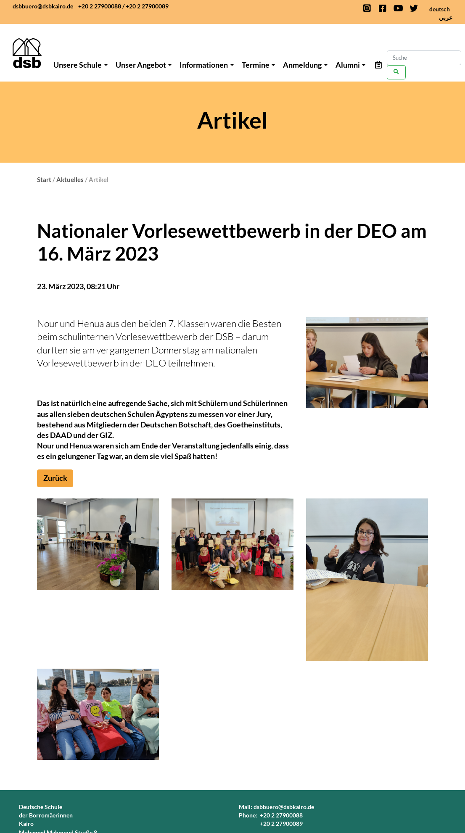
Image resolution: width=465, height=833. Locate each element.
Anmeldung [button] (302, 64)
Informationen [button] (204, 64)
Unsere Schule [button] (77, 64)
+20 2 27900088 (99, 6)
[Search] (424, 57)
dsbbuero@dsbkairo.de (43, 6)
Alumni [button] (348, 64)
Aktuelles (70, 179)
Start (44, 179)
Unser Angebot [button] (141, 64)
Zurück (55, 477)
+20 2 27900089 (147, 6)
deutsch (439, 9)
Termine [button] (255, 64)
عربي (445, 17)
